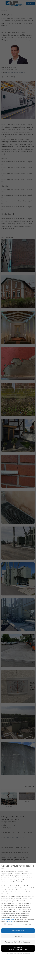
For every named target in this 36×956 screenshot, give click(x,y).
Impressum (27, 952)
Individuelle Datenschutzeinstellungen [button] (18, 947)
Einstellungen (9, 920)
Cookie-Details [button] (9, 952)
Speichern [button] (18, 934)
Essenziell (8, 923)
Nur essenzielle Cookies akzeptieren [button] (18, 940)
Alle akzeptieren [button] (18, 929)
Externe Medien (25, 923)
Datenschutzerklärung (7, 918)
